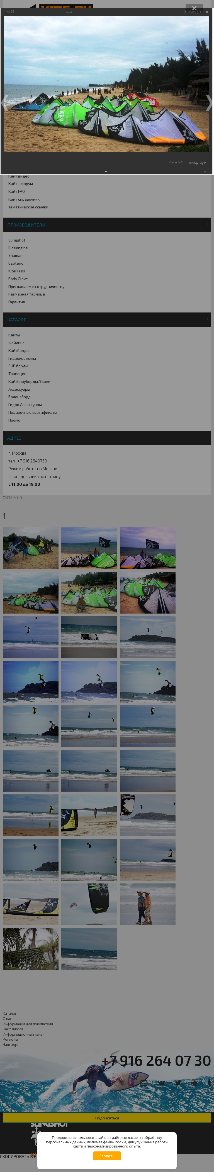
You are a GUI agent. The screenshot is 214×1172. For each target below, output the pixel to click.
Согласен (107, 1156)
